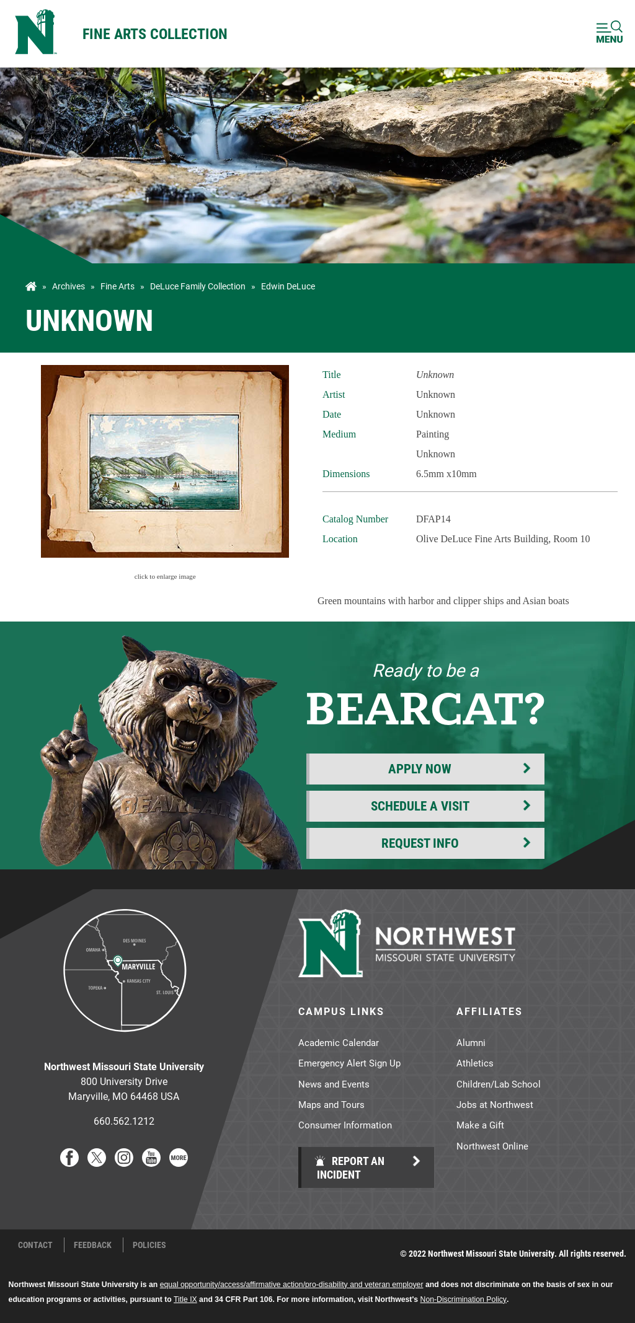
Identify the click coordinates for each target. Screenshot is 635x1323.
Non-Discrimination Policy (463, 1299)
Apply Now (419, 768)
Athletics (475, 1063)
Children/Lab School (498, 1084)
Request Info (420, 842)
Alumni (471, 1042)
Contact (35, 1244)
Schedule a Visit (420, 805)
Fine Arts (117, 286)
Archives (68, 286)
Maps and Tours (331, 1104)
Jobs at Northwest (494, 1104)
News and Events (334, 1084)
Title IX (185, 1299)
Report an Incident (349, 1167)
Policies (149, 1244)
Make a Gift (480, 1125)
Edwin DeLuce (288, 286)
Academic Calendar (338, 1042)
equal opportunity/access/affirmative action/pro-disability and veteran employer (292, 1284)
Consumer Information (345, 1125)
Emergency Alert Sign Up (349, 1063)
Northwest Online (492, 1146)
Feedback (93, 1244)
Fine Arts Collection (155, 33)
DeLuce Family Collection (198, 286)
